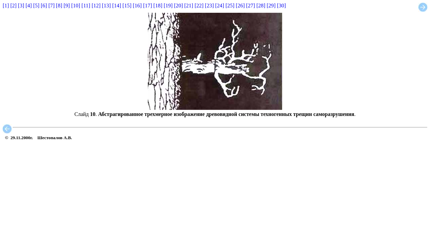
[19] (168, 5)
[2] (13, 5)
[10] (75, 5)
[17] (147, 5)
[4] (29, 5)
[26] (240, 5)
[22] (199, 5)
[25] (229, 5)
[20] (178, 5)
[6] (44, 5)
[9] (66, 5)
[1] (6, 5)
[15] (127, 5)
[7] (51, 5)
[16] (137, 5)
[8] (59, 5)
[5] (36, 5)
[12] (96, 5)
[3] (21, 5)
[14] (116, 5)
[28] (260, 5)
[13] (106, 5)
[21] (189, 5)
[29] (271, 5)
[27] (250, 5)
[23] (209, 5)
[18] (158, 5)
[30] (281, 5)
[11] (86, 5)
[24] (219, 5)
